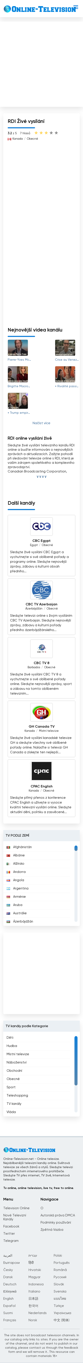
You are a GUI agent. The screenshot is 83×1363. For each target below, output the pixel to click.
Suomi (8, 1313)
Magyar (34, 1277)
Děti (10, 1037)
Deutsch (9, 1284)
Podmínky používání (56, 1222)
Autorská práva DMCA (58, 1215)
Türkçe (59, 1306)
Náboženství (16, 1062)
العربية (7, 1255)
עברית (32, 1255)
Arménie (16, 896)
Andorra (16, 872)
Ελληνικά (9, 1291)
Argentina (17, 888)
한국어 (33, 1306)
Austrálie (17, 913)
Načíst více (41, 423)
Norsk (32, 1320)
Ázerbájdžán (33, 608)
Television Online (16, 1208)
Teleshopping (17, 1095)
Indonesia (36, 1284)
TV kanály (14, 1103)
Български (11, 1262)
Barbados (34, 667)
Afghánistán (19, 847)
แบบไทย (60, 1298)
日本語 (33, 1298)
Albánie (16, 855)
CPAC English (42, 786)
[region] (41, 883)
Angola (15, 880)
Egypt (34, 545)
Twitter (9, 1233)
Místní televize (49, 731)
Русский (60, 1277)
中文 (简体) (61, 1320)
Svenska (60, 1291)
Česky (8, 1270)
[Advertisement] (41, 63)
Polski (58, 1255)
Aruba (14, 905)
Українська (62, 1313)
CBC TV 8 (41, 663)
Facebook (11, 1226)
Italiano (34, 1291)
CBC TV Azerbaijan (41, 604)
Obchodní (14, 1070)
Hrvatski (34, 1270)
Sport (11, 1087)
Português (62, 1262)
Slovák (59, 1284)
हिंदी (31, 1262)
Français (9, 1320)
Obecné (32, 138)
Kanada (17, 138)
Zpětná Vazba (52, 1229)
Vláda (11, 1112)
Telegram (11, 1240)
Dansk (8, 1277)
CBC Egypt (41, 541)
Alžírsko (15, 863)
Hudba (12, 1046)
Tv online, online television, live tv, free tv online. (38, 1188)
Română (60, 1270)
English (8, 1298)
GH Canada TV (42, 726)
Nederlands (37, 1313)
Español (9, 1306)
